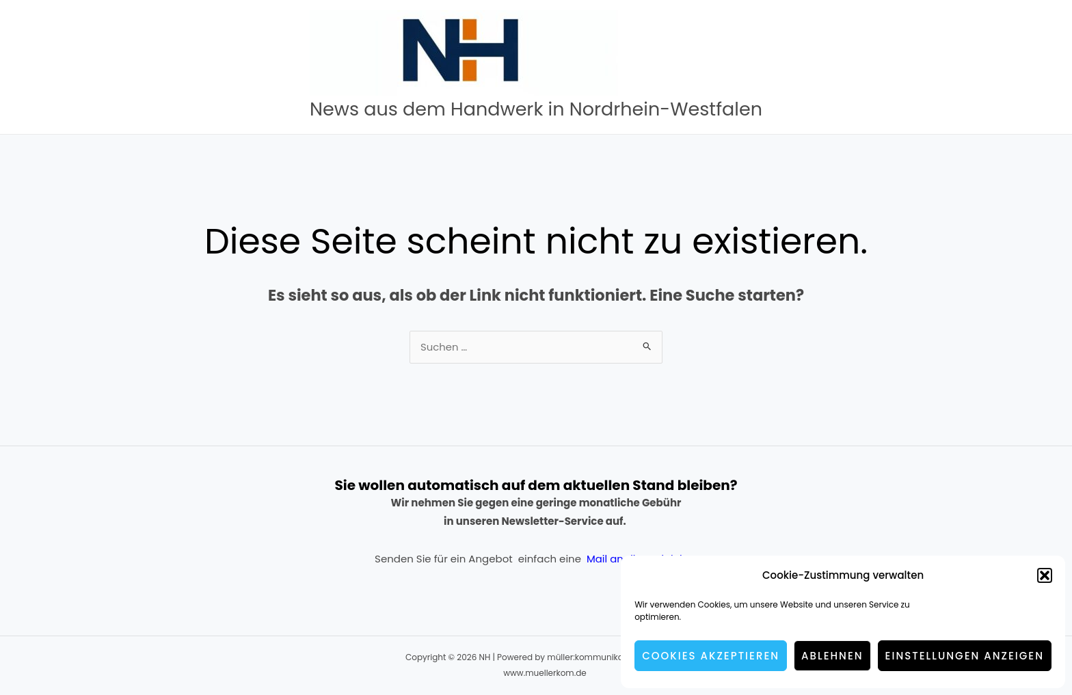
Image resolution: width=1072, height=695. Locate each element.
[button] (1044, 575)
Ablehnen (832, 656)
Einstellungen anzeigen (964, 656)
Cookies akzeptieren (710, 656)
